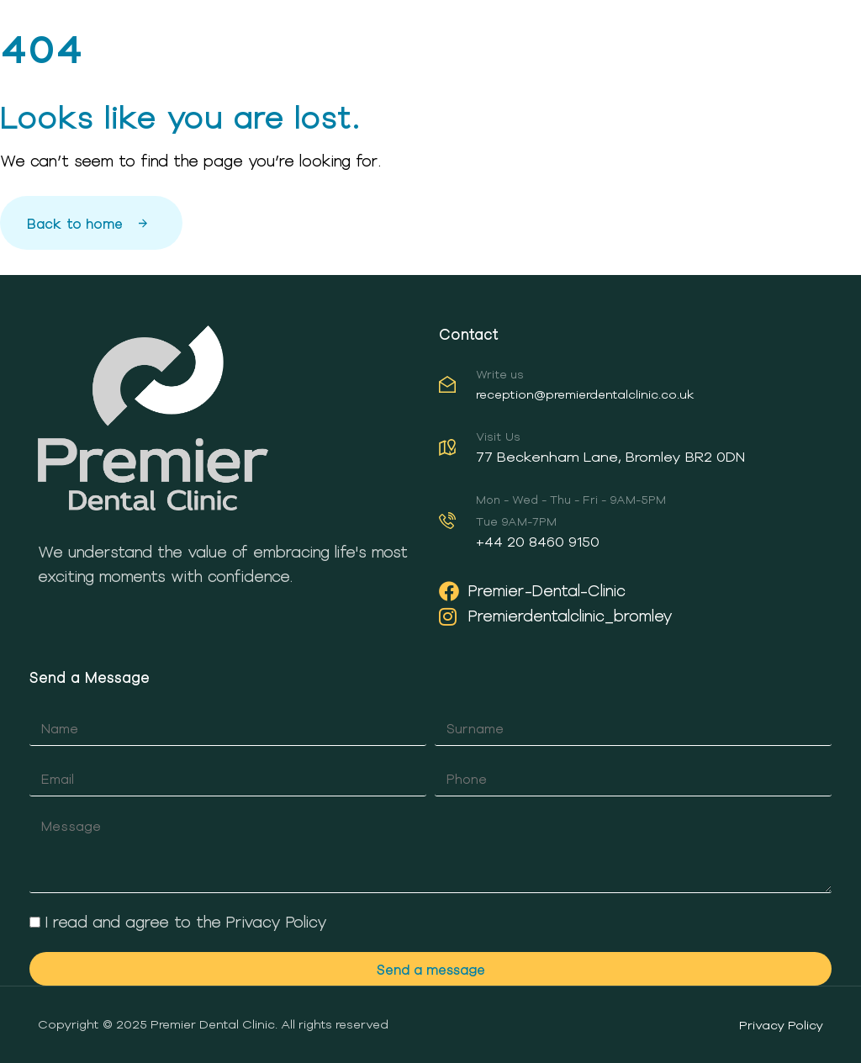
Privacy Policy (781, 1025)
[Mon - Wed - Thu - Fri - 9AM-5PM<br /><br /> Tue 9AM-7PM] (631, 524)
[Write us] (631, 388)
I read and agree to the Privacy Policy (186, 921)
